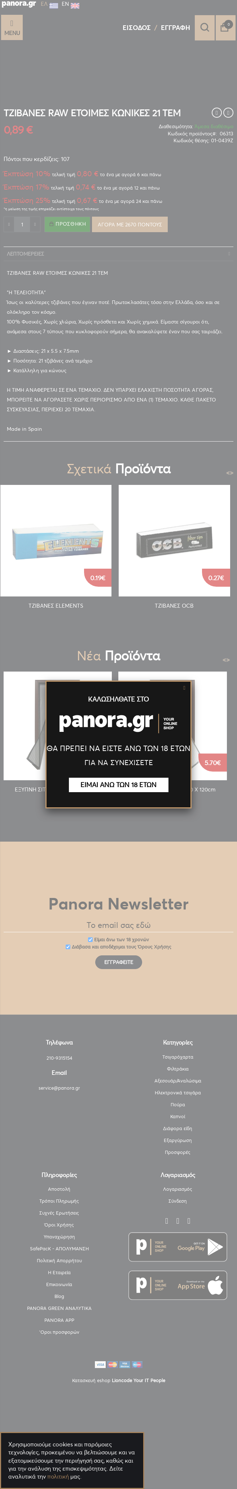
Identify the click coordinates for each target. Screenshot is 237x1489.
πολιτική (58, 1476)
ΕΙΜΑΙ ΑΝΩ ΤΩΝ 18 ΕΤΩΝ (118, 785)
